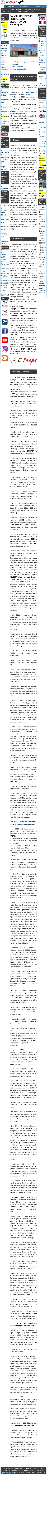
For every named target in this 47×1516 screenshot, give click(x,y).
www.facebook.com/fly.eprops (23, 824)
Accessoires (5, 74)
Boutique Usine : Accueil (12, 10)
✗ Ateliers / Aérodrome (43, 60)
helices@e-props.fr (10, 1473)
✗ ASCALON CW (5, 219)
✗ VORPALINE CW (5, 234)
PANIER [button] (10, 6)
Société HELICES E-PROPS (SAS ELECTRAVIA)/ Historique (20, 11)
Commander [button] (24, 6)
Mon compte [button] (39, 6)
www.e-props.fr (24, 1473)
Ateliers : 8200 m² (20, 97)
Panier (41, 73)
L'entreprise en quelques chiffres (24, 62)
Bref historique (17, 67)
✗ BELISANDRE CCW (6, 241)
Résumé (15, 64)
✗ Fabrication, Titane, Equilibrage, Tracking (5, 271)
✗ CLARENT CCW (5, 227)
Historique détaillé (19, 69)
